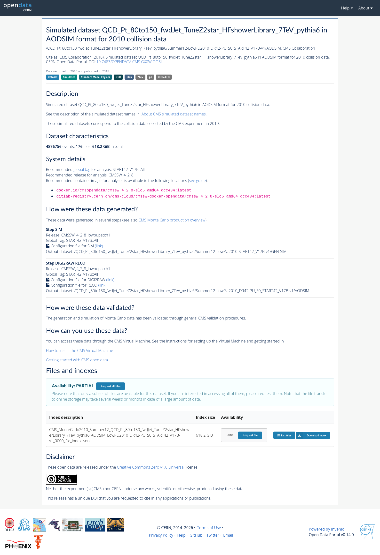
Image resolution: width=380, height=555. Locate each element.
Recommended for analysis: (79, 169)
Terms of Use (209, 527)
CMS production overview (171, 220)
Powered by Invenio (326, 529)
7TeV (140, 77)
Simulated (69, 77)
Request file (250, 435)
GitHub (196, 535)
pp (150, 77)
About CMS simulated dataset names (174, 114)
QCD (118, 77)
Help (181, 535)
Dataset (52, 77)
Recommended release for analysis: (77, 175)
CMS (129, 77)
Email (228, 535)
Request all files (110, 386)
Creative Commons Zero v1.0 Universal (151, 467)
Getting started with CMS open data (77, 360)
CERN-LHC (164, 77)
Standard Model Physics (95, 77)
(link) (99, 246)
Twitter (212, 535)
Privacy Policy (161, 535)
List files (284, 435)
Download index (311, 435)
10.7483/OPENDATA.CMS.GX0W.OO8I (129, 61)
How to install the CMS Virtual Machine (79, 350)
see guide (197, 180)
